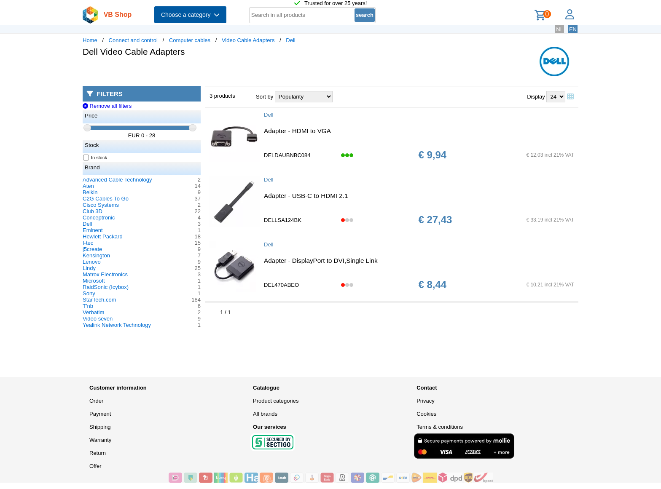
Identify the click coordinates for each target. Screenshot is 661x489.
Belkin (90, 192)
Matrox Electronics (105, 274)
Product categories (275, 401)
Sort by (264, 97)
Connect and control (133, 40)
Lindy (89, 268)
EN (573, 29)
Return (97, 453)
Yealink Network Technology (117, 325)
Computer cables (189, 40)
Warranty (100, 440)
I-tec (88, 243)
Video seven (98, 318)
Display (536, 97)
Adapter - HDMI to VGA (297, 130)
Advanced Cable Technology (117, 179)
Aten (88, 186)
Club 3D (92, 211)
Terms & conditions (439, 427)
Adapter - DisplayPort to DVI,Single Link (321, 260)
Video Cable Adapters (248, 40)
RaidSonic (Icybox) (106, 287)
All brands (265, 414)
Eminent (93, 230)
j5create (92, 249)
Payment (100, 414)
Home (90, 40)
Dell (290, 40)
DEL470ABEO (281, 285)
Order (96, 401)
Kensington (96, 255)
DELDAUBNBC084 (287, 155)
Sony (89, 293)
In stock (95, 157)
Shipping (100, 427)
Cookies (426, 414)
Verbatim (93, 312)
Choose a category (190, 14)
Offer (95, 466)
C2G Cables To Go (106, 198)
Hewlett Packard (103, 236)
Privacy (425, 401)
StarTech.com (99, 300)
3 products (222, 96)
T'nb (88, 306)
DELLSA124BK (282, 220)
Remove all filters (107, 106)
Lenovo (92, 262)
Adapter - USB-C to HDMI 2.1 (306, 195)
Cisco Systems (101, 205)
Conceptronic (99, 217)
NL (559, 29)
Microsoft (94, 281)
